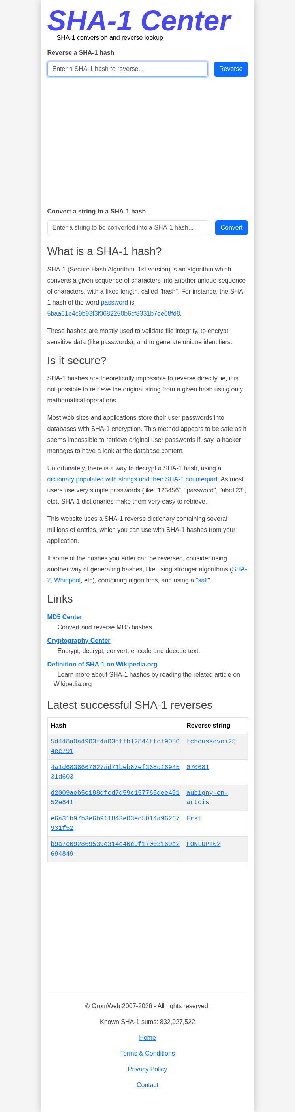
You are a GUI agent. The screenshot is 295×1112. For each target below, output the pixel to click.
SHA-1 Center (139, 20)
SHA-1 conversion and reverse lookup (110, 37)
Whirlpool (67, 580)
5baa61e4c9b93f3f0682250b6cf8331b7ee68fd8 (113, 313)
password (114, 302)
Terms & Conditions (147, 1053)
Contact (147, 1085)
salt (203, 580)
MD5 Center (65, 617)
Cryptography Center (79, 640)
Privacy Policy (147, 1069)
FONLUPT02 (203, 844)
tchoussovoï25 (211, 741)
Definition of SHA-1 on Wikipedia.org (102, 664)
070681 (197, 767)
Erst (193, 818)
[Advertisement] (147, 141)
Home (147, 1037)
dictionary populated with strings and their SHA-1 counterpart (132, 479)
